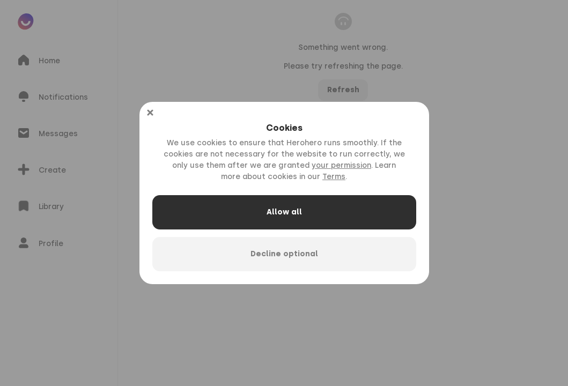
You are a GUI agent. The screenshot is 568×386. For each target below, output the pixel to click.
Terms (333, 176)
